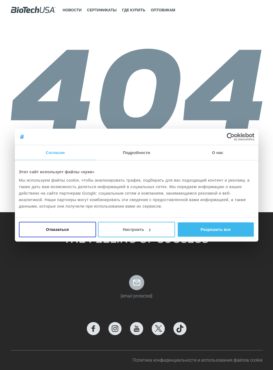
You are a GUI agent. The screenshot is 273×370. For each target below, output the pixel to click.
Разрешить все (215, 229)
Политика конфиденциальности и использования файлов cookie (197, 360)
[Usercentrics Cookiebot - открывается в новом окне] (230, 137)
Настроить (137, 229)
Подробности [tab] (136, 152)
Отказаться (57, 229)
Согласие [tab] (55, 152)
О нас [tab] (217, 152)
